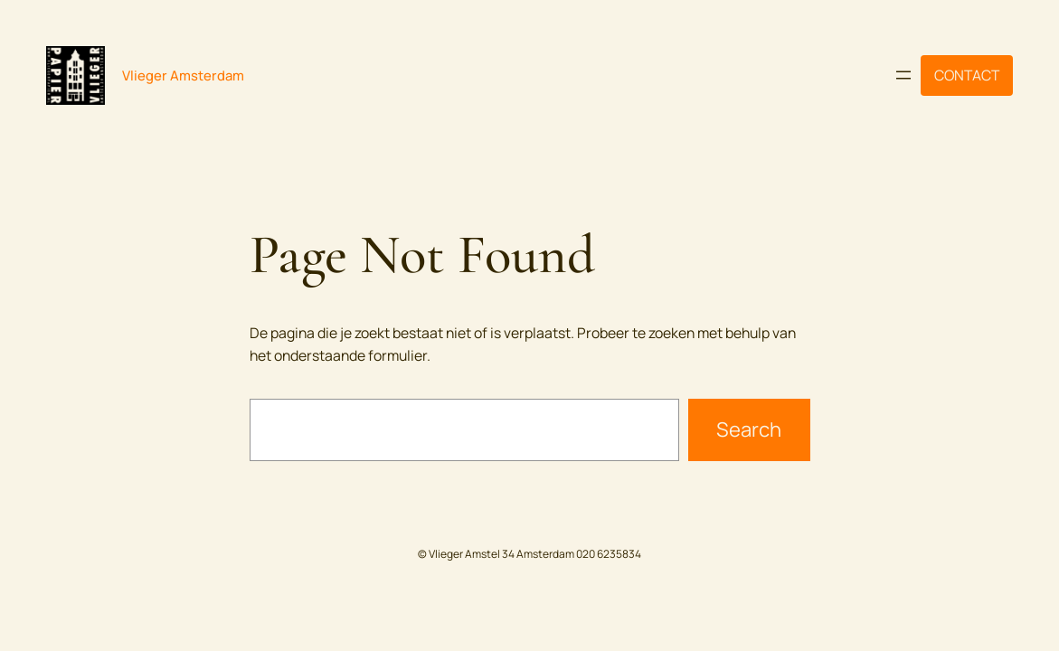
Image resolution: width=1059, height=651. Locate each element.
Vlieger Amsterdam (183, 75)
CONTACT (966, 75)
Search (748, 429)
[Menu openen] (903, 75)
